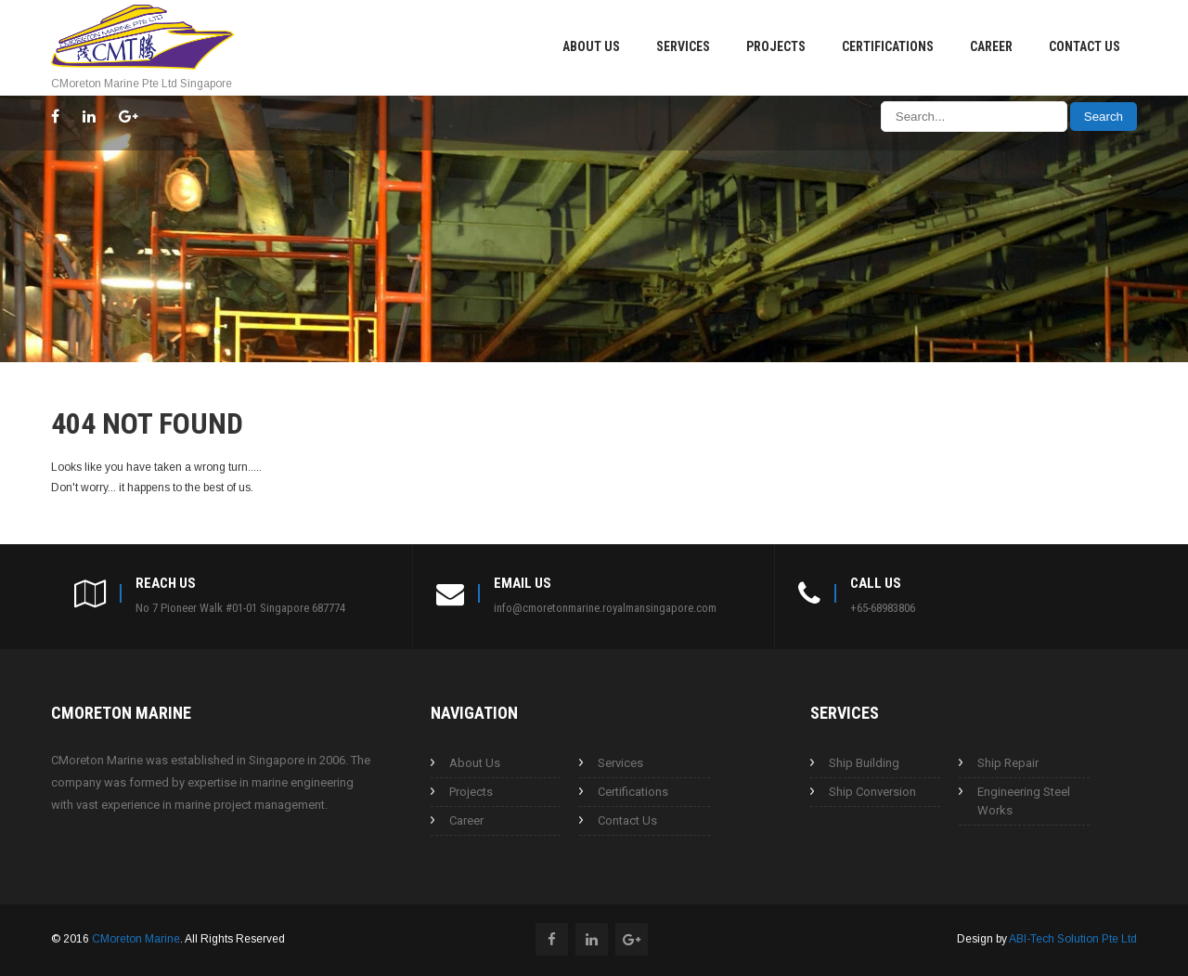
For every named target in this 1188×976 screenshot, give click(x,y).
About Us (591, 46)
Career (991, 46)
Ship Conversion (872, 792)
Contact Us (1084, 46)
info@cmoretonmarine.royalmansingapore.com (605, 608)
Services (683, 46)
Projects (776, 46)
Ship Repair (1008, 763)
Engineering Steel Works (1023, 801)
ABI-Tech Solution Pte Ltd (1073, 938)
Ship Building (864, 763)
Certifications (888, 46)
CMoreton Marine (136, 938)
